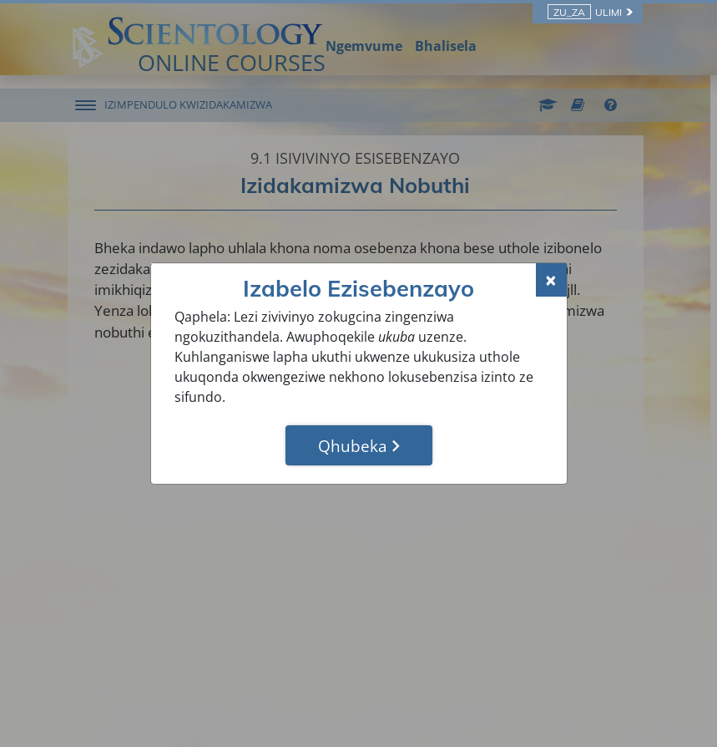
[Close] (551, 280)
